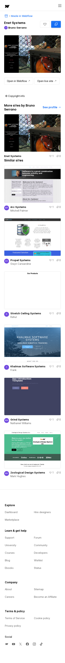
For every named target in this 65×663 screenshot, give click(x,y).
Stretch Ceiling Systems (25, 313)
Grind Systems (19, 419)
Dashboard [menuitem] (11, 512)
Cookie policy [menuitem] (42, 618)
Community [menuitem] (40, 545)
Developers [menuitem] (40, 552)
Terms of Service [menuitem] (15, 618)
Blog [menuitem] (7, 560)
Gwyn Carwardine (20, 263)
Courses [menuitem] (10, 552)
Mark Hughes (18, 476)
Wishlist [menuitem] (38, 560)
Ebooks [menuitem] (9, 568)
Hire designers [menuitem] (42, 512)
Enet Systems (12, 156)
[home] (7, 7)
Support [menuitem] (9, 537)
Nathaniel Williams (20, 423)
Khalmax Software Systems (27, 366)
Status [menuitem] (37, 568)
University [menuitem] (10, 545)
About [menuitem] (8, 589)
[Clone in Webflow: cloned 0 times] (56, 24)
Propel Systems (20, 260)
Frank (13, 370)
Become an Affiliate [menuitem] (45, 597)
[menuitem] (6, 644)
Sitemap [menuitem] (39, 589)
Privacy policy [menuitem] (13, 625)
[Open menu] (60, 6)
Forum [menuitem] (37, 537)
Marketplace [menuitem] (12, 519)
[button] (45, 24)
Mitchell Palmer (19, 210)
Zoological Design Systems (27, 472)
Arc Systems (18, 207)
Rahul (13, 317)
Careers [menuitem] (9, 597)
